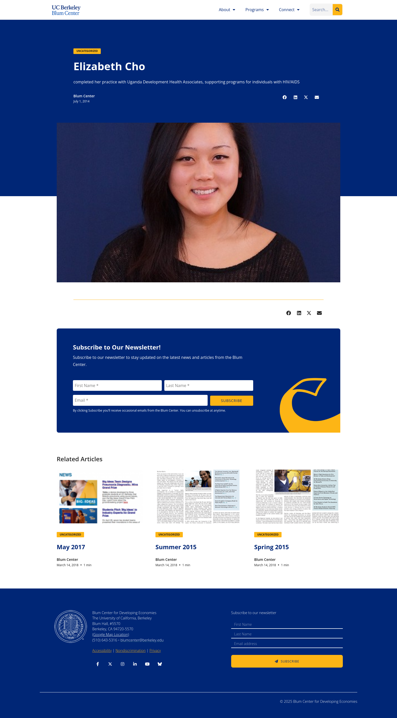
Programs (257, 9)
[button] (285, 97)
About (227, 9)
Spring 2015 (271, 547)
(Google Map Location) (110, 634)
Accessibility (102, 650)
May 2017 (71, 547)
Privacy (155, 650)
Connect (289, 9)
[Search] (337, 9)
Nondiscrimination (130, 650)
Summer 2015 (175, 547)
